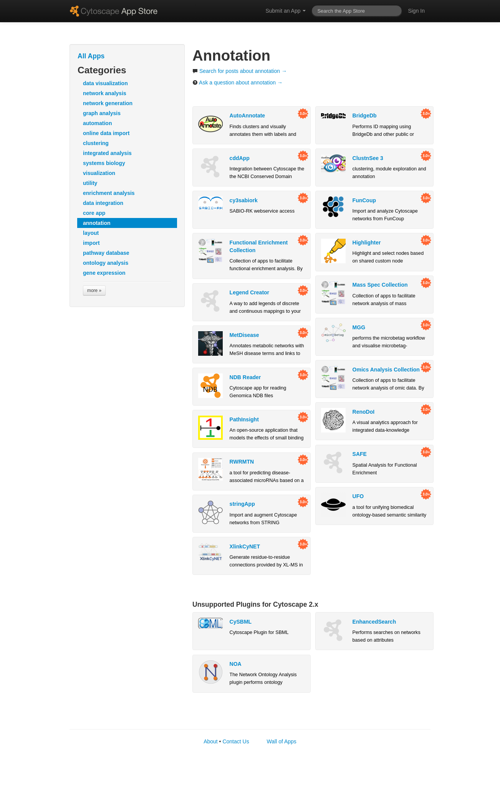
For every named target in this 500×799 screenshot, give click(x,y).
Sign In (416, 11)
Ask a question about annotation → (237, 82)
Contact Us (235, 741)
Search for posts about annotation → (239, 71)
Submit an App (285, 11)
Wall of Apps (281, 741)
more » (94, 290)
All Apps (91, 56)
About (211, 741)
